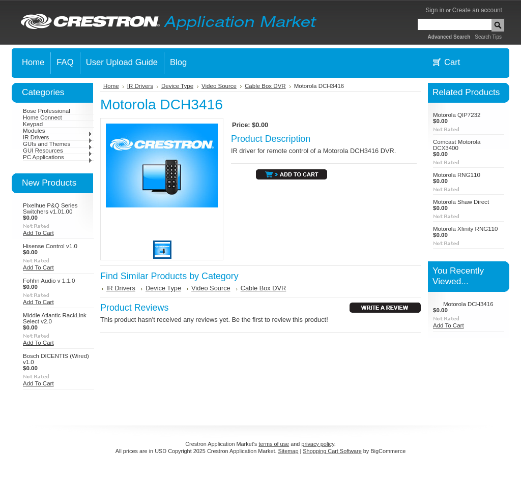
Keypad (33, 124)
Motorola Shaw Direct (461, 202)
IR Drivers (58, 137)
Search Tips (488, 37)
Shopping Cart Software (332, 451)
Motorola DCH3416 (468, 304)
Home (111, 86)
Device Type (177, 86)
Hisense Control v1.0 (50, 246)
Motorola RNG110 (456, 175)
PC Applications (58, 157)
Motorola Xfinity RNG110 (465, 229)
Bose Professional (46, 111)
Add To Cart (38, 233)
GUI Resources (58, 150)
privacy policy (317, 444)
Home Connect (42, 117)
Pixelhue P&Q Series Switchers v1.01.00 (50, 208)
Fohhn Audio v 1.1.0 (49, 281)
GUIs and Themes (58, 144)
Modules (58, 131)
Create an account (477, 10)
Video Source (219, 86)
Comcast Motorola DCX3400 (456, 145)
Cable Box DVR (265, 86)
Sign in (434, 10)
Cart (452, 62)
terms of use (273, 444)
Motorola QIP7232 (456, 115)
